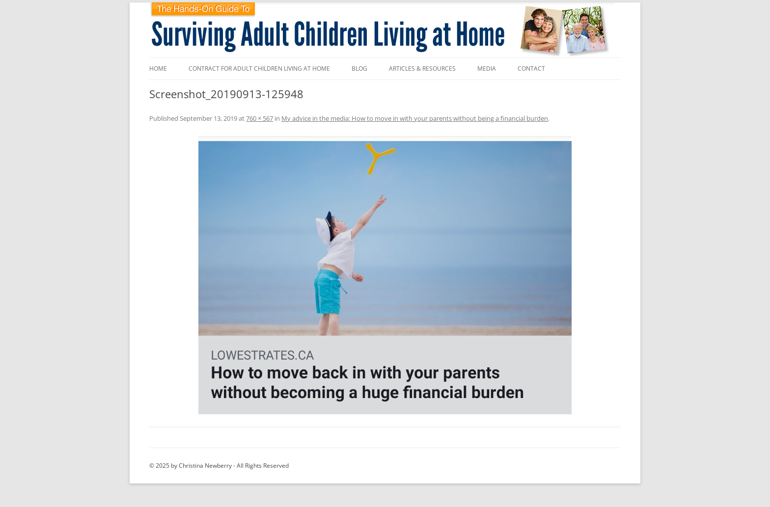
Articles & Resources (422, 68)
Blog (359, 68)
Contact (531, 68)
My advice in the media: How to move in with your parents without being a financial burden (414, 118)
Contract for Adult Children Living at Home (259, 68)
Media (486, 68)
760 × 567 (259, 118)
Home (158, 68)
